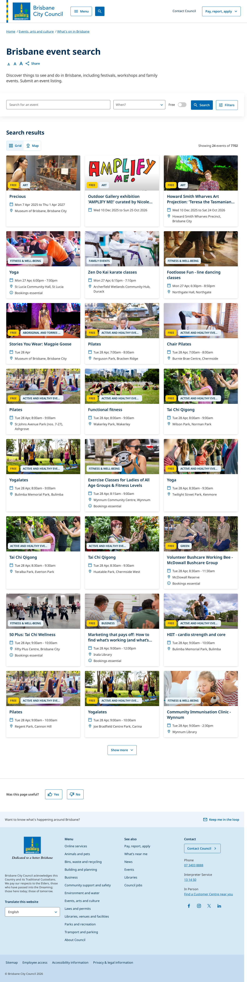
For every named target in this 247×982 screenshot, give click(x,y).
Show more (122, 750)
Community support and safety (88, 885)
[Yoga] (43, 264)
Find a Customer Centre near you (208, 894)
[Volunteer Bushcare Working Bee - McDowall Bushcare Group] (201, 552)
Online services (76, 846)
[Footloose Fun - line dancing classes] (201, 264)
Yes (53, 794)
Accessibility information (70, 962)
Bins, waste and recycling (83, 862)
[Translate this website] (32, 912)
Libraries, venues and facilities (87, 916)
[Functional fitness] (122, 399)
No (75, 794)
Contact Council (184, 11)
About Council (75, 940)
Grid (15, 145)
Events (129, 869)
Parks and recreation (80, 924)
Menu (81, 11)
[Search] (99, 11)
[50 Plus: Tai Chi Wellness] (43, 627)
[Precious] (43, 185)
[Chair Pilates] (201, 333)
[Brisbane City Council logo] (34, 11)
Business (71, 877)
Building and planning (81, 869)
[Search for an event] (58, 104)
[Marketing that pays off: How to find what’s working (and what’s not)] (122, 630)
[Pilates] (122, 333)
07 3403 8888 (193, 865)
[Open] (161, 105)
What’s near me (135, 854)
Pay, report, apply (221, 11)
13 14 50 (190, 880)
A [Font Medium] (15, 64)
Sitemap (12, 962)
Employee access (34, 962)
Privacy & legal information (113, 962)
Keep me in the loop (221, 819)
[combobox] (133, 104)
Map (32, 145)
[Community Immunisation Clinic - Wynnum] (201, 704)
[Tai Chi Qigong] (201, 399)
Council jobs (133, 885)
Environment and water (82, 893)
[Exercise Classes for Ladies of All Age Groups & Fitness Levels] (122, 475)
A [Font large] (21, 63)
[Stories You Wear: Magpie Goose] (43, 333)
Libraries (130, 877)
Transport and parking (81, 932)
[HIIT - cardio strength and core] (201, 624)
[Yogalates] (43, 469)
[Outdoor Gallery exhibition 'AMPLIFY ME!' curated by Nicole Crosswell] (122, 185)
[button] (32, 63)
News (128, 862)
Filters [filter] (226, 105)
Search (201, 105)
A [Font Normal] (9, 64)
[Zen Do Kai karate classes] (122, 264)
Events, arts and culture (82, 901)
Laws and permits (78, 908)
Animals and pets (77, 854)
